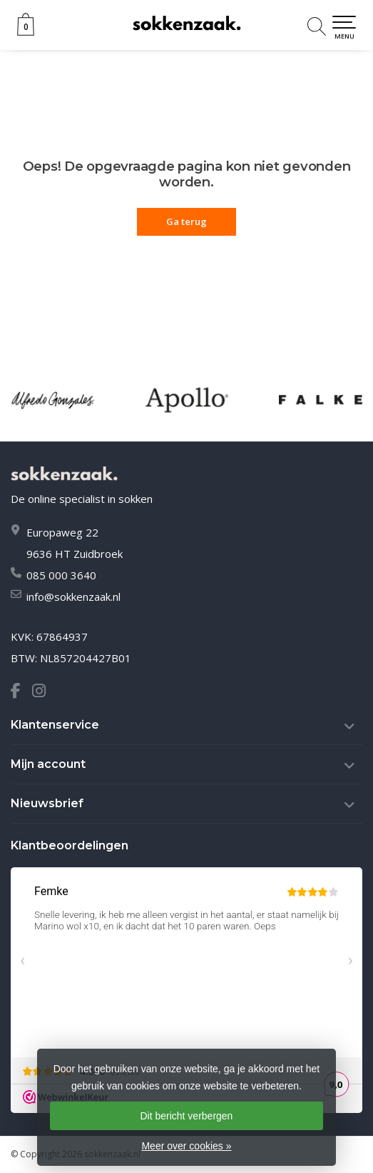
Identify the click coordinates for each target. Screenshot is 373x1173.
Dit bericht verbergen (186, 1116)
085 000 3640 (61, 575)
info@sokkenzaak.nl (73, 596)
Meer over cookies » (186, 1146)
